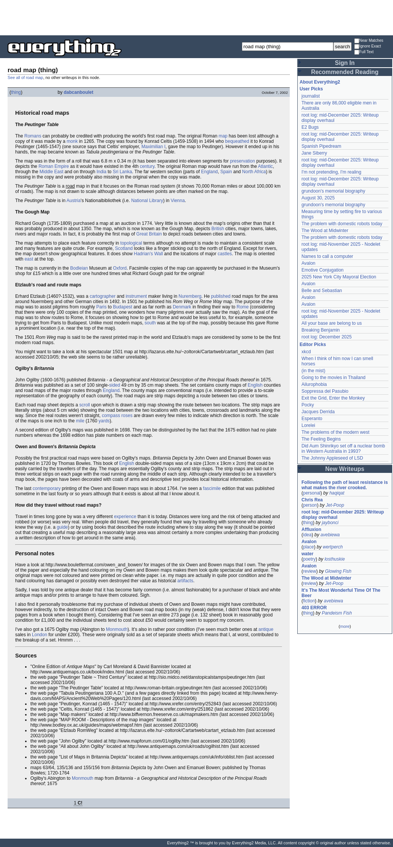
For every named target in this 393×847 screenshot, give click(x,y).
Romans (32, 136)
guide (62, 527)
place (308, 547)
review (309, 571)
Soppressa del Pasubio (324, 391)
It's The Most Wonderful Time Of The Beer (340, 593)
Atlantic (265, 166)
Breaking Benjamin (320, 330)
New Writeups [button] (345, 469)
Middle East (51, 171)
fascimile (212, 488)
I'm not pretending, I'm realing (331, 172)
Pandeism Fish (337, 613)
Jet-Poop (335, 505)
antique (266, 629)
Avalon (308, 263)
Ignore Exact (367, 46)
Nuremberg (189, 296)
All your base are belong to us (331, 323)
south (150, 323)
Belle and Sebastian (321, 290)
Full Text (364, 52)
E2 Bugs (310, 127)
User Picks (311, 89)
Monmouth (117, 629)
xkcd (306, 351)
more (344, 626)
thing (16, 92)
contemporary (46, 488)
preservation (242, 161)
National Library (147, 200)
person (310, 505)
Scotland (124, 248)
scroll (84, 405)
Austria (73, 200)
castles (225, 253)
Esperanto (311, 418)
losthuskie (335, 559)
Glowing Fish (338, 571)
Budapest (122, 307)
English (255, 385)
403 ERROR (314, 607)
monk (71, 141)
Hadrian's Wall (148, 253)
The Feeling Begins (321, 439)
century (147, 166)
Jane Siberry (314, 153)
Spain (226, 171)
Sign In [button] (345, 63)
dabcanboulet (78, 92)
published (220, 296)
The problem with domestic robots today (341, 223)
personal (311, 493)
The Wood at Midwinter (324, 230)
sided (114, 385)
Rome (243, 307)
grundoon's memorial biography (333, 191)
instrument (136, 296)
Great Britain (149, 234)
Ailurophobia (314, 384)
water (307, 553)
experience (125, 516)
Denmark (182, 307)
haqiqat (336, 493)
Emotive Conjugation (322, 270)
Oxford (119, 268)
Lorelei (308, 425)
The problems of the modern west (335, 432)
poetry (309, 559)
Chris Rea (312, 500)
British (217, 228)
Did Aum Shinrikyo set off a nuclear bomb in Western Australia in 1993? (343, 448)
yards (103, 421)
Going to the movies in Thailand (333, 377)
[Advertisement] (196, 17)
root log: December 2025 (326, 337)
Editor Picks (313, 344)
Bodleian (79, 268)
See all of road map (25, 77)
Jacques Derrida (318, 411)
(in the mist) (313, 370)
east (29, 259)
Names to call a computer (327, 256)
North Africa (254, 171)
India (101, 171)
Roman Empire (53, 166)
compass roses (117, 415)
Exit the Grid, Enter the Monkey (333, 398)
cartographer (102, 296)
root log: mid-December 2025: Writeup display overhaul (342, 514)
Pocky (307, 405)
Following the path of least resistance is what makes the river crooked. (344, 485)
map (223, 136)
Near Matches (368, 40)
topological (131, 243)
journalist (310, 96)
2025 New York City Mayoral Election (338, 277)
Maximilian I (153, 146)
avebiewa (330, 534)
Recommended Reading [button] (345, 72)
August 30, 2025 (318, 198)
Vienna (177, 200)
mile (80, 421)
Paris (101, 307)
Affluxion (311, 529)
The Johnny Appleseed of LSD (332, 458)
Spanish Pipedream (321, 146)
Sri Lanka (122, 171)
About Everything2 (320, 82)
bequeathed (237, 141)
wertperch (333, 547)
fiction (309, 601)
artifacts (185, 580)
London (39, 634)
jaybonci (330, 522)
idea (307, 534)
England (209, 171)
